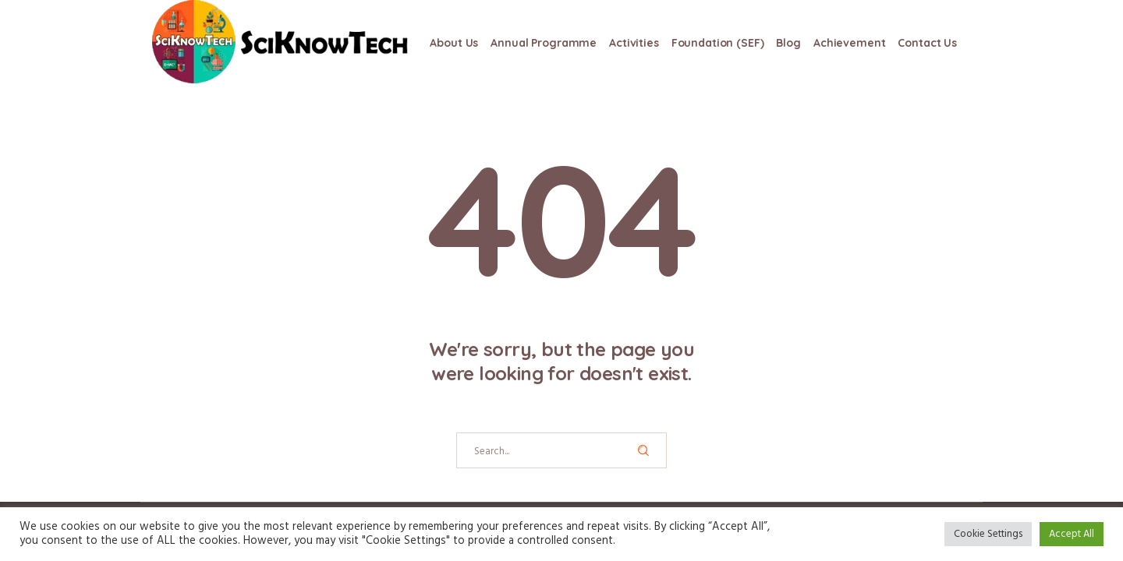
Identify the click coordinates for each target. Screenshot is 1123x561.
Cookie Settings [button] (988, 534)
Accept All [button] (1071, 534)
